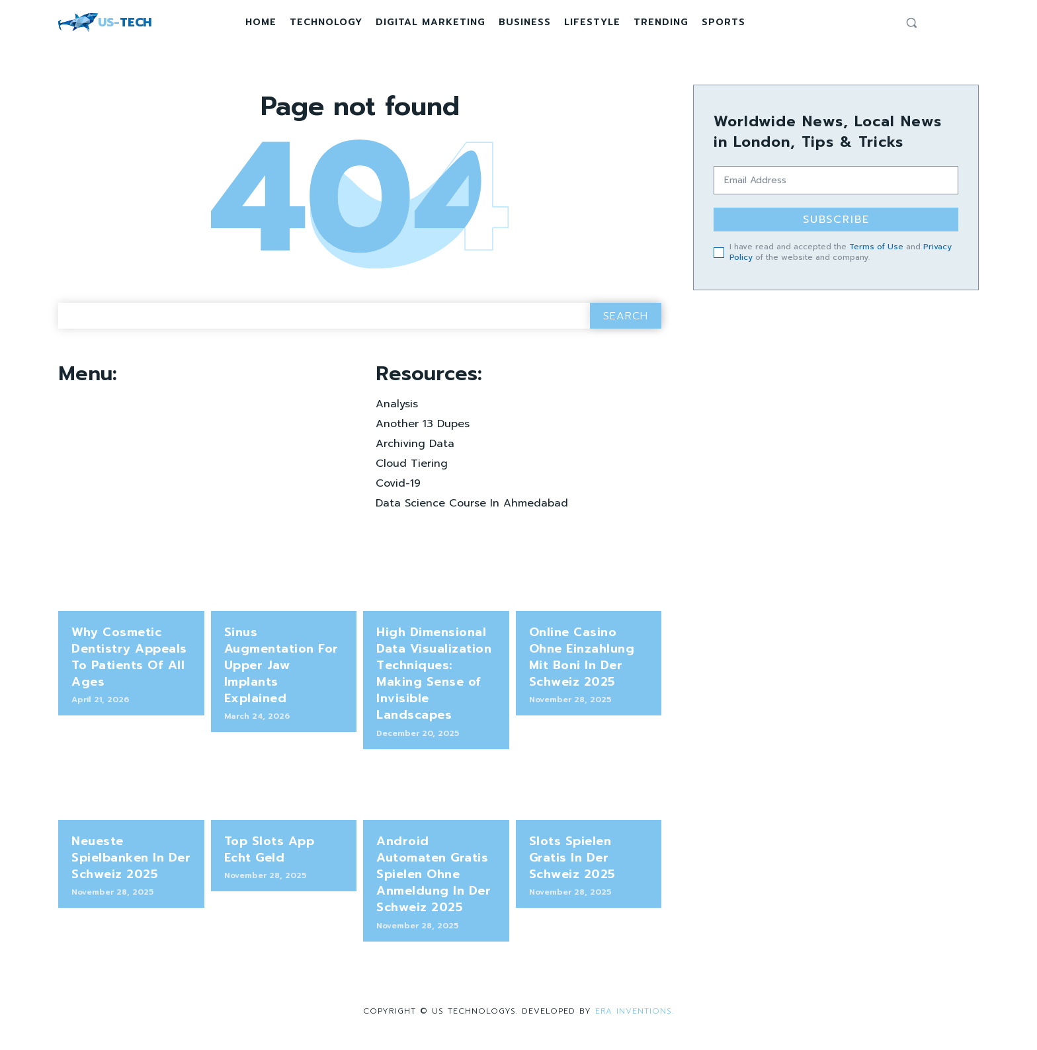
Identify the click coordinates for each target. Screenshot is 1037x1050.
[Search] (625, 320)
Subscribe (836, 219)
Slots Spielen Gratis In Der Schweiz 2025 (572, 861)
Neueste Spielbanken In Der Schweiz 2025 (130, 861)
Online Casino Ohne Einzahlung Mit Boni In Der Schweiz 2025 (582, 660)
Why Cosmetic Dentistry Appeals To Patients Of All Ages (129, 660)
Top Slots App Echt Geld (269, 852)
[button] (911, 22)
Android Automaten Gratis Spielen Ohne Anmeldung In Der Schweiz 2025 (433, 877)
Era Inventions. (634, 1014)
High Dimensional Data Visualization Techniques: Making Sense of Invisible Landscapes (433, 677)
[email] (836, 180)
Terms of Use (876, 247)
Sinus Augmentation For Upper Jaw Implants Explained (281, 668)
